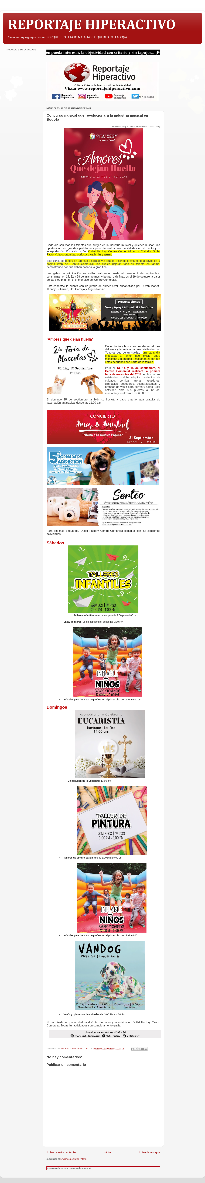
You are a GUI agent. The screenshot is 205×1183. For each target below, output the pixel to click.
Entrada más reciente (61, 1152)
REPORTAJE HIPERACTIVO (92, 25)
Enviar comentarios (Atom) (73, 1159)
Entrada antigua (149, 1152)
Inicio (107, 1152)
